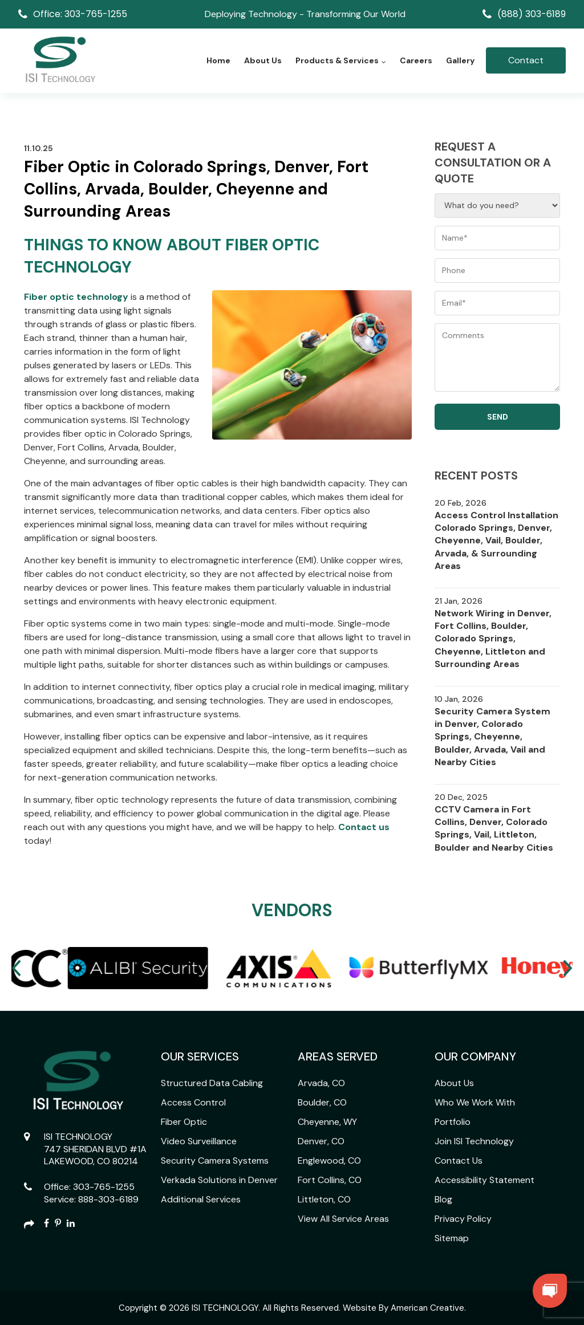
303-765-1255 (104, 1187)
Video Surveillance (199, 1141)
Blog (443, 1199)
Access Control (193, 1102)
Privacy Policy (463, 1219)
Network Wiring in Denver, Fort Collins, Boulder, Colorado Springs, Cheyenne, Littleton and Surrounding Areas (493, 638)
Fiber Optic (184, 1122)
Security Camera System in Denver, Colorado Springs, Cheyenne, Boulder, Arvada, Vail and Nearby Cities (492, 737)
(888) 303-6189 (531, 14)
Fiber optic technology (76, 297)
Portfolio (453, 1122)
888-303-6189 (108, 1199)
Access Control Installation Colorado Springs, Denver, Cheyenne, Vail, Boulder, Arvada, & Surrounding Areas (496, 540)
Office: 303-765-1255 (80, 14)
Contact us (363, 827)
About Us (454, 1083)
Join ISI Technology (474, 1141)
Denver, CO (321, 1141)
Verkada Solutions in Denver (219, 1180)
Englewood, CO (329, 1161)
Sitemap (452, 1238)
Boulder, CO (322, 1102)
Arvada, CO (321, 1083)
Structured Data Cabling (212, 1083)
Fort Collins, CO (330, 1180)
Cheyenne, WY (327, 1122)
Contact (526, 60)
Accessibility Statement (484, 1180)
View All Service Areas (343, 1219)
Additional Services (201, 1199)
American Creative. (428, 1308)
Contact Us (458, 1161)
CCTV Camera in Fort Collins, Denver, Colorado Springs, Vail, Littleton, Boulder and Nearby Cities (494, 828)
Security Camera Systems (215, 1161)
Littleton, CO (324, 1199)
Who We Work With (475, 1102)
